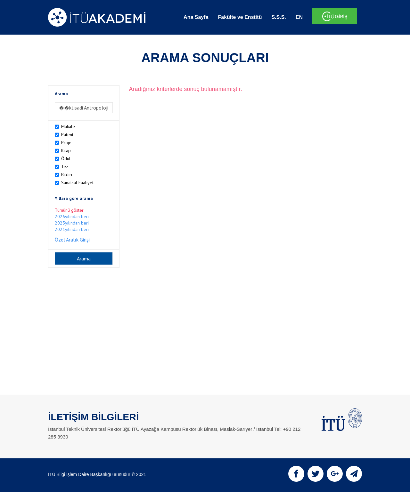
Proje (66, 142)
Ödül (65, 158)
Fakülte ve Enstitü (240, 17)
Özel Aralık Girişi (72, 239)
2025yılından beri (72, 223)
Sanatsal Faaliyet (77, 182)
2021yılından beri (72, 229)
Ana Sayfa (196, 17)
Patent (67, 134)
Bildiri (66, 174)
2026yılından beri (72, 216)
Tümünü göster (69, 210)
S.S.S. (278, 17)
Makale (68, 126)
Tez (64, 166)
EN (299, 17)
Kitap (66, 150)
